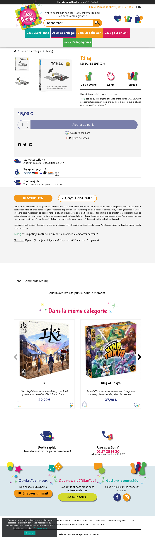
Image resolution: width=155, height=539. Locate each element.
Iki (44, 383)
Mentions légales (117, 520)
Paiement (100, 520)
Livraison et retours (82, 520)
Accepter (29, 533)
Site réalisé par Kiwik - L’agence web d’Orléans (77, 534)
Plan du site (98, 524)
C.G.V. (132, 520)
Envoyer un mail (33, 493)
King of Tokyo (111, 383)
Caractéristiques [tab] (77, 198)
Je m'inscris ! (77, 497)
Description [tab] (33, 198)
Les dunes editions (93, 63)
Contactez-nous (33, 480)
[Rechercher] (72, 23)
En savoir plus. (40, 528)
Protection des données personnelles (69, 524)
